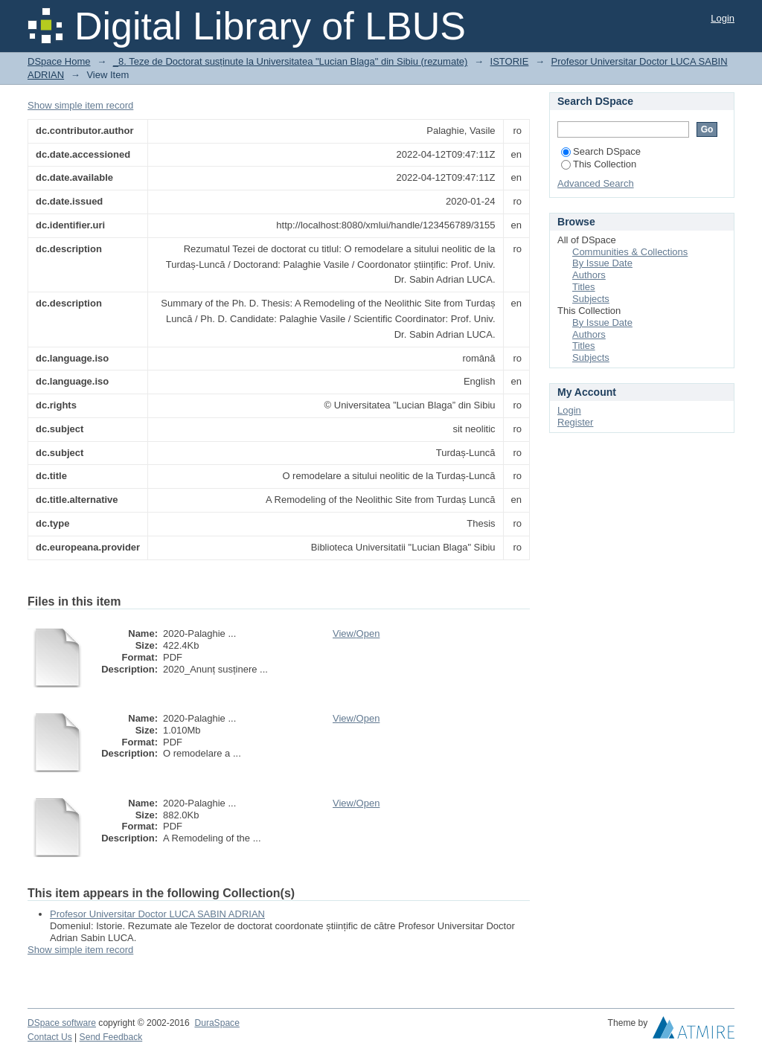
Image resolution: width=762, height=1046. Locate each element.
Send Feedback (111, 1037)
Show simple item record (80, 105)
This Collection (598, 164)
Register (575, 422)
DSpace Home (59, 61)
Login (722, 18)
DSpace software (62, 1023)
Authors (589, 274)
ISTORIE (509, 61)
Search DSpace (601, 151)
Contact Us (50, 1037)
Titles (583, 286)
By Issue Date (602, 263)
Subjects (590, 298)
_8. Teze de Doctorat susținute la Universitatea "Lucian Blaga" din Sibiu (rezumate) (290, 61)
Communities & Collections (630, 251)
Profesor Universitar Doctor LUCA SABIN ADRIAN (157, 914)
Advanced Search (595, 183)
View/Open (356, 633)
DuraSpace (216, 1023)
